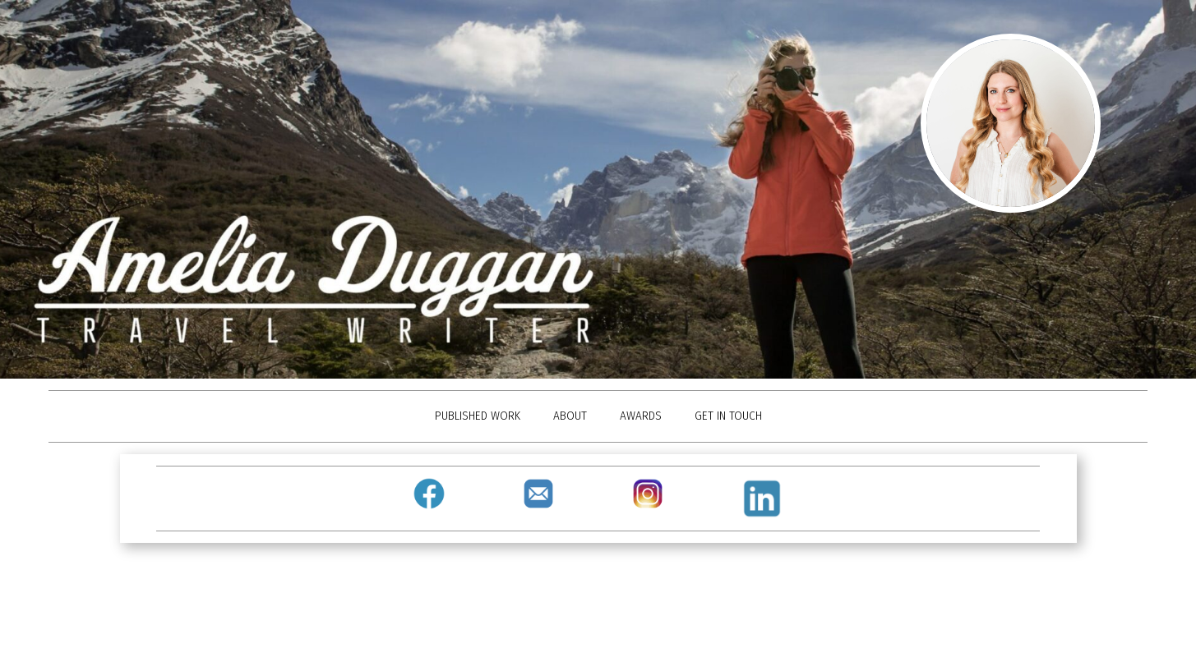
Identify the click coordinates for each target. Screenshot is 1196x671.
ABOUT (570, 415)
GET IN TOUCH (728, 415)
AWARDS (641, 415)
